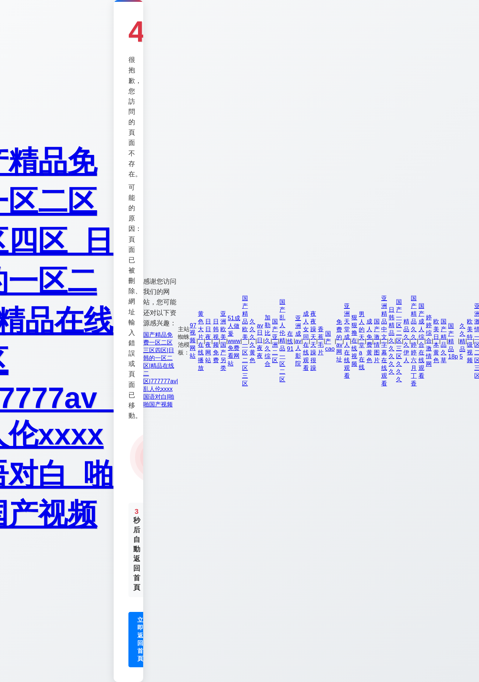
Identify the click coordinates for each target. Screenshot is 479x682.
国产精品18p (453, 341)
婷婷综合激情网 (429, 340)
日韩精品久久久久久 (391, 341)
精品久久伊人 (406, 340)
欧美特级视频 (470, 340)
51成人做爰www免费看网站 (234, 341)
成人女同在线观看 (306, 341)
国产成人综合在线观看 (421, 341)
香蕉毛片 (321, 341)
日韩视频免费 (216, 340)
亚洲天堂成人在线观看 (347, 341)
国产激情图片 (377, 340)
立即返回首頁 (140, 639)
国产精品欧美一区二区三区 (245, 341)
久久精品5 (462, 341)
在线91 (290, 341)
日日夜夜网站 (208, 340)
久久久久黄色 (252, 340)
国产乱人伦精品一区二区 (282, 340)
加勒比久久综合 (267, 340)
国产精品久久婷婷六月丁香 (414, 341)
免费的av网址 (339, 341)
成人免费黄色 (369, 340)
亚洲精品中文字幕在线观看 (384, 341)
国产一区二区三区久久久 (399, 340)
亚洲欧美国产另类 (223, 341)
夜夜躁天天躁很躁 (313, 341)
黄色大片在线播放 (201, 341)
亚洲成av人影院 (298, 341)
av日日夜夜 (260, 340)
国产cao (330, 341)
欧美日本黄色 (436, 340)
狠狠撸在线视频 (354, 340)
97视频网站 (193, 340)
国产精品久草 (444, 340)
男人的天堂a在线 (362, 340)
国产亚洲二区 (275, 340)
